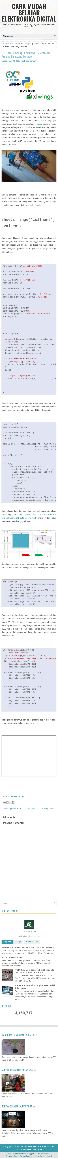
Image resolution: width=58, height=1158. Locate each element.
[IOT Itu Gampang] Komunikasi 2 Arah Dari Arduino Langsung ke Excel (26, 54)
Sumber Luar (32, 942)
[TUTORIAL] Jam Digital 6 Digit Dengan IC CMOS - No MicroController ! (34, 971)
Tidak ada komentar (29, 61)
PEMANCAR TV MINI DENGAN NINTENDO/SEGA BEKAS (28, 947)
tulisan (13, 43)
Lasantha (46, 1154)
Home (5, 43)
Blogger (38, 1149)
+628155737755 (29, 931)
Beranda (31, 808)
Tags (19, 942)
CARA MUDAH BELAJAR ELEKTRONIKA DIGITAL (29, 12)
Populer (7, 942)
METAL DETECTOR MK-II (13, 957)
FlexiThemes (20, 1154)
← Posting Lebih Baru (11, 808)
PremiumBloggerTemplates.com (19, 1156)
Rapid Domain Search (43, 1156)
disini (39, 124)
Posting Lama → (49, 808)
